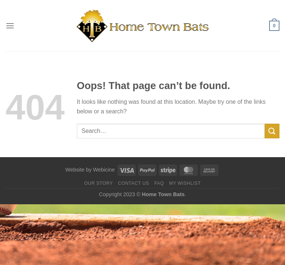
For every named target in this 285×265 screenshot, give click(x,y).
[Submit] (272, 131)
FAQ (159, 183)
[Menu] (10, 26)
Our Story (98, 183)
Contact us (134, 183)
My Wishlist (185, 183)
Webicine (104, 170)
